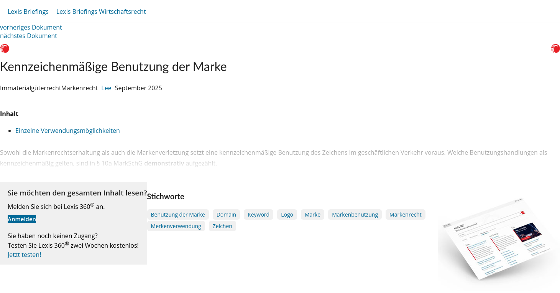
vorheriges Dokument (31, 27)
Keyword (258, 214)
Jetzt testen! (24, 254)
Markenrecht (405, 214)
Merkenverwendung (176, 226)
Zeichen (222, 226)
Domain (226, 214)
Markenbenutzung (355, 214)
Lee (106, 88)
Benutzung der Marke (178, 214)
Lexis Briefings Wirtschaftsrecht (101, 11)
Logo (287, 214)
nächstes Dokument (28, 35)
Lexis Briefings (28, 11)
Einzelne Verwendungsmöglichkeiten (67, 130)
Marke (312, 214)
